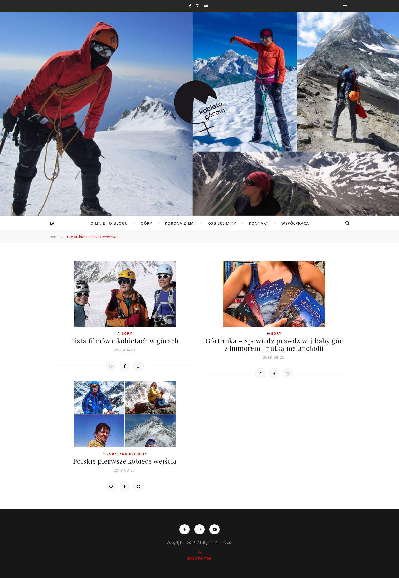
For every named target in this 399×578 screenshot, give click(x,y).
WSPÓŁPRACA (295, 223)
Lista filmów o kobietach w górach (125, 340)
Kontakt (259, 223)
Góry (146, 223)
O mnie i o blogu (109, 223)
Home (54, 236)
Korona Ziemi (180, 223)
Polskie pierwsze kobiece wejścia (125, 460)
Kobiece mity (222, 223)
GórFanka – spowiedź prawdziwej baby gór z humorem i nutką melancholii (274, 344)
